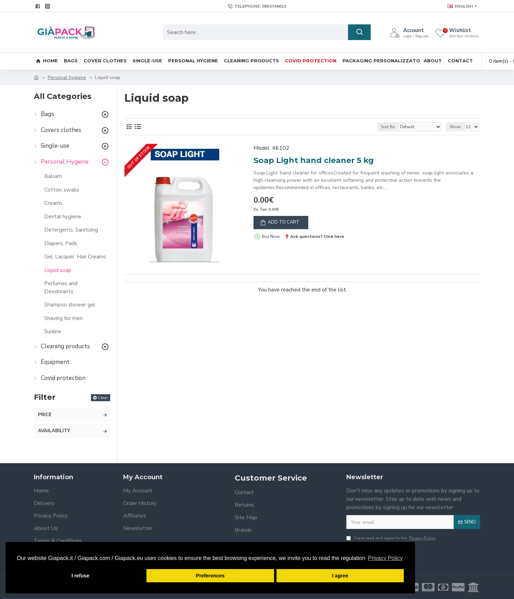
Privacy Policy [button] (385, 558)
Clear (103, 397)
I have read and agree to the (391, 538)
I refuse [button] (80, 575)
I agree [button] (340, 575)
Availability (54, 431)
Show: (455, 127)
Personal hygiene (67, 77)
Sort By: (388, 127)
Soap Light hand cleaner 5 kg (314, 160)
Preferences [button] (210, 575)
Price (45, 415)
